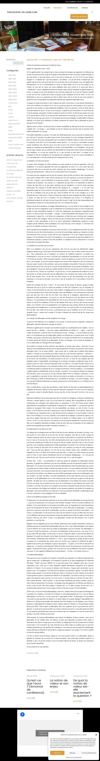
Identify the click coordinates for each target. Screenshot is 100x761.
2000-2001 (12, 82)
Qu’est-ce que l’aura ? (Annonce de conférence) (34, 683)
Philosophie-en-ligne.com (52, 60)
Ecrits (10, 113)
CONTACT (89, 1)
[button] (96, 735)
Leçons (11, 117)
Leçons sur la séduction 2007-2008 (14, 123)
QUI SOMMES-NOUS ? (74, 1)
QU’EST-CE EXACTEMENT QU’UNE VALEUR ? (14, 198)
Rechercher (11, 59)
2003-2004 (12, 93)
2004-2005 (12, 96)
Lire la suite (31, 690)
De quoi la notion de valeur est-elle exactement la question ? (83, 683)
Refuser (72, 753)
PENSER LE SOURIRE (13, 191)
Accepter (57, 753)
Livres (10, 131)
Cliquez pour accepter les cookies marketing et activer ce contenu (50, 722)
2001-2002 (12, 86)
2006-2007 (12, 99)
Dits (72, 60)
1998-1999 (66, 60)
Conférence (13, 103)
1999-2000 (12, 79)
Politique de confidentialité (73, 757)
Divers (10, 110)
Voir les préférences (89, 753)
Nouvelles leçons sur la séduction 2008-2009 (16, 137)
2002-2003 (12, 89)
